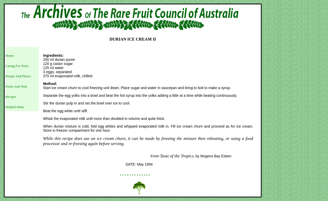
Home (9, 56)
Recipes (10, 97)
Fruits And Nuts (16, 86)
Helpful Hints (14, 107)
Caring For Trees (16, 66)
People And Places (18, 76)
